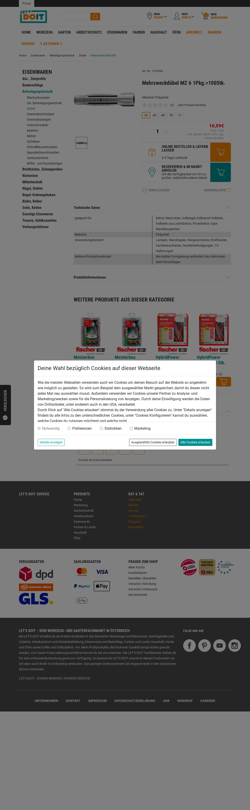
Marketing (142, 428)
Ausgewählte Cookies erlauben (152, 442)
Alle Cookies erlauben (195, 442)
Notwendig (51, 428)
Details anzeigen (51, 442)
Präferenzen (82, 428)
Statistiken (113, 428)
